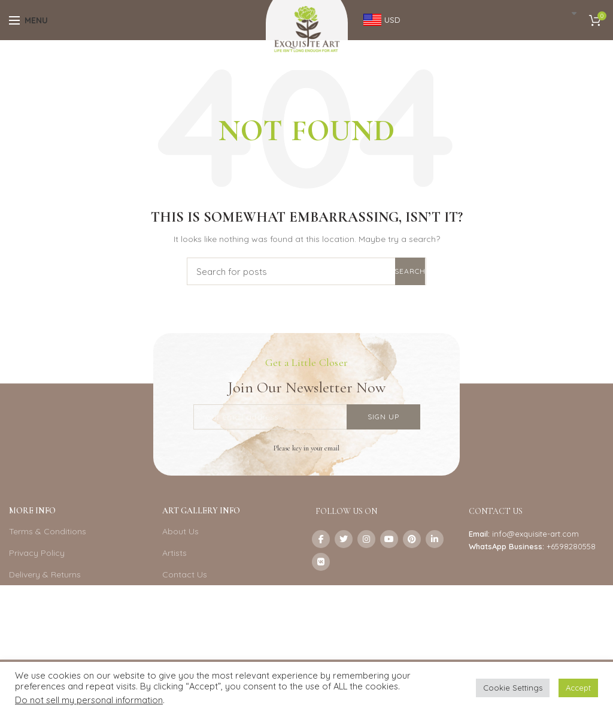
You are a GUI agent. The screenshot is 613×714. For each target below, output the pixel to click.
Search (410, 271)
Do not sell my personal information (89, 700)
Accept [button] (578, 687)
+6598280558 (571, 546)
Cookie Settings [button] (512, 687)
